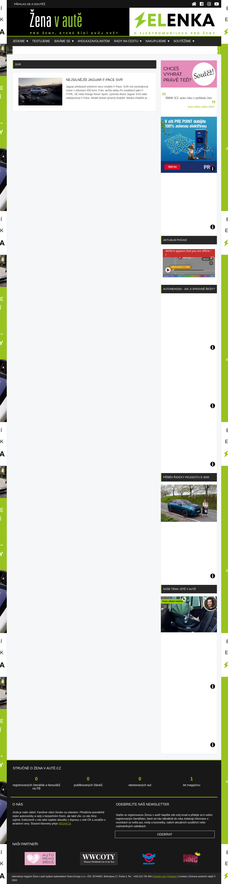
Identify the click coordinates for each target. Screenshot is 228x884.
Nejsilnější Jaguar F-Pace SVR (94, 80)
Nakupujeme (156, 41)
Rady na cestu (126, 41)
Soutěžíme (182, 41)
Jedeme (19, 41)
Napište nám (159, 876)
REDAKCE (65, 823)
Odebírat (165, 834)
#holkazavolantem (94, 41)
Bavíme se (62, 41)
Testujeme (41, 41)
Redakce (172, 876)
